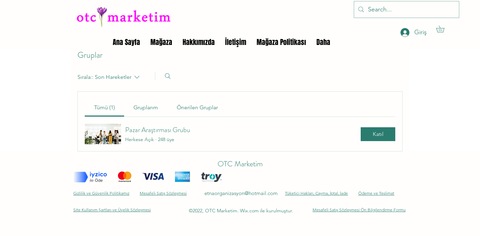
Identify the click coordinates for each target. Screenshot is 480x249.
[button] (443, 29)
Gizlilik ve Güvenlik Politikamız (101, 193)
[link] (104, 107)
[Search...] (406, 9)
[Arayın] (168, 76)
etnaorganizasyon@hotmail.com (241, 193)
